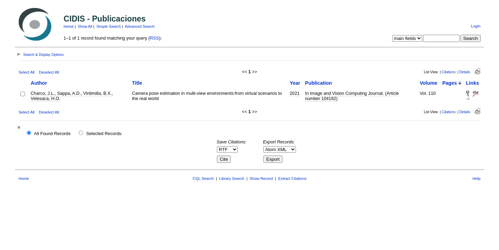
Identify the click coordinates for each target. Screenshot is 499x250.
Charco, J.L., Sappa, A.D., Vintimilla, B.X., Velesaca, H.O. (72, 96)
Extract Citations (292, 178)
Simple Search (108, 26)
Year (295, 83)
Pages (449, 83)
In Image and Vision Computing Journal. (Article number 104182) (352, 96)
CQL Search (203, 178)
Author (39, 83)
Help (476, 178)
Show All (85, 26)
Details (464, 72)
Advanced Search (140, 26)
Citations (449, 72)
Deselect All (49, 72)
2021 (294, 93)
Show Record (261, 178)
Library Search (231, 178)
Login (475, 26)
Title (137, 83)
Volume (428, 83)
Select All (27, 72)
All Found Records (52, 133)
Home (69, 26)
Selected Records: (104, 133)
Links (472, 83)
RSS (154, 38)
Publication (318, 83)
